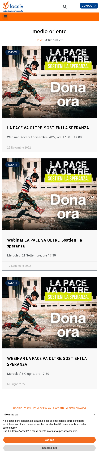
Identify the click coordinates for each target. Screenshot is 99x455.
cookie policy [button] (9, 427)
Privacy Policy (42, 408)
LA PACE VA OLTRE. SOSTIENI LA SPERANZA (48, 127)
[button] (5, 17)
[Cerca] (65, 7)
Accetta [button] (49, 439)
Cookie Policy (22, 408)
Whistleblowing (76, 408)
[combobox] (44, 6)
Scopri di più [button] (49, 447)
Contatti (58, 408)
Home (39, 40)
